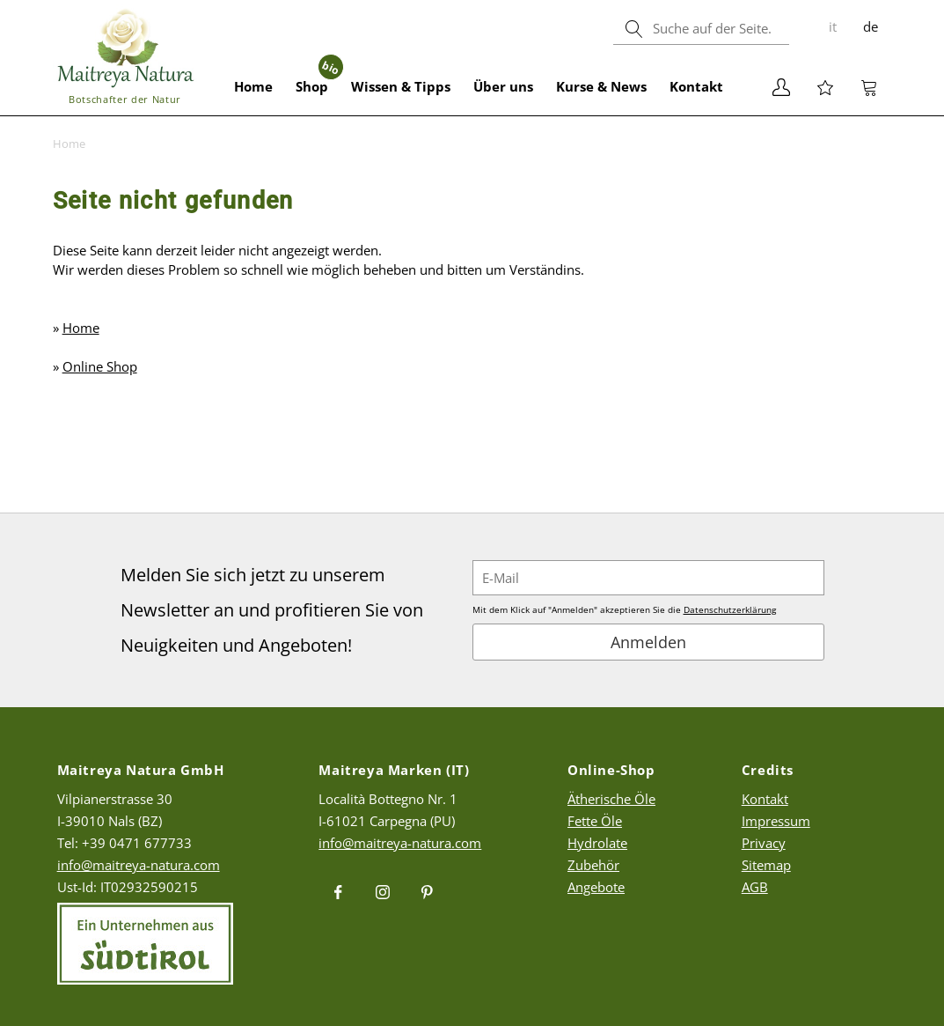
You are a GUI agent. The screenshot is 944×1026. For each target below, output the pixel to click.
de (870, 26)
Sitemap (766, 865)
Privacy (764, 843)
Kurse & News (601, 86)
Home (253, 86)
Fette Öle (594, 821)
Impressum (776, 821)
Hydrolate (597, 843)
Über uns (503, 86)
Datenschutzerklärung (730, 609)
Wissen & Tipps (400, 86)
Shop (318, 76)
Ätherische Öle (611, 799)
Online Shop (99, 366)
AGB (755, 887)
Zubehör (593, 865)
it (833, 26)
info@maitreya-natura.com (138, 865)
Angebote (596, 887)
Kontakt (696, 86)
